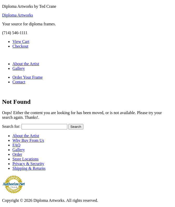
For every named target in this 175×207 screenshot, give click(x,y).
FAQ (16, 145)
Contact (18, 82)
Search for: (11, 126)
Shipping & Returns (29, 168)
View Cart (20, 41)
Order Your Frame (27, 77)
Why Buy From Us (28, 140)
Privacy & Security (28, 163)
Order (17, 154)
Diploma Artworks (17, 15)
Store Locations (25, 159)
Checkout (20, 46)
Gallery (18, 68)
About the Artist (25, 64)
